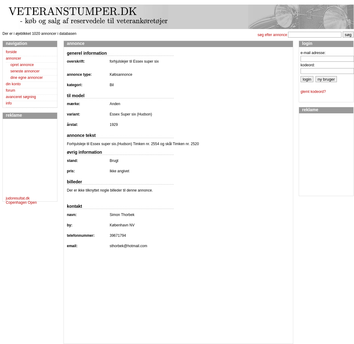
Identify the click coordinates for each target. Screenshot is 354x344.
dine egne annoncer (26, 77)
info (9, 103)
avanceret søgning (21, 97)
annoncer (13, 58)
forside (11, 52)
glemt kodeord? (313, 92)
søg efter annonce (272, 35)
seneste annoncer (24, 71)
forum (10, 90)
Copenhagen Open (21, 202)
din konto (13, 84)
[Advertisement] (24, 158)
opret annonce (22, 65)
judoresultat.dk (18, 198)
